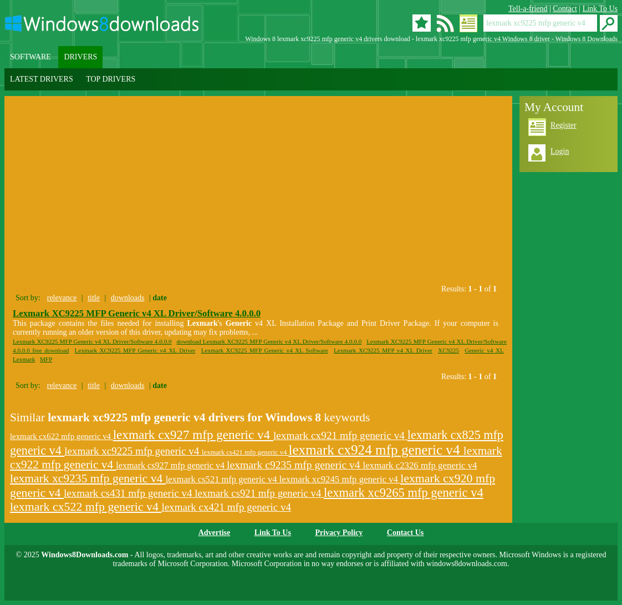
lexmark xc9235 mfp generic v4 (88, 478)
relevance (62, 298)
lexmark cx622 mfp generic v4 (61, 436)
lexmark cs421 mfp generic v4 (245, 452)
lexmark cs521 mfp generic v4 (222, 479)
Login (559, 151)
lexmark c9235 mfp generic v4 (295, 465)
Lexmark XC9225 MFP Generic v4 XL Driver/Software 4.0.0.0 (137, 313)
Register (563, 125)
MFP (46, 359)
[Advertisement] (109, 187)
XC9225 (448, 350)
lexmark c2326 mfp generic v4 (420, 465)
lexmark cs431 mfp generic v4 (129, 493)
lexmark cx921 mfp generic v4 (340, 435)
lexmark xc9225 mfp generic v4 (133, 451)
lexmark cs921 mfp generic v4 (259, 493)
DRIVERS (80, 57)
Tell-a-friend (528, 8)
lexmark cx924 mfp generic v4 (375, 449)
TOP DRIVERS (110, 79)
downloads (128, 298)
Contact (565, 8)
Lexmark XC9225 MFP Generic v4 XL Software (264, 350)
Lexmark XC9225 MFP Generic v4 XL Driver (135, 350)
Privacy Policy (339, 532)
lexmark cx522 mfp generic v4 (85, 506)
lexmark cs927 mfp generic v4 (171, 465)
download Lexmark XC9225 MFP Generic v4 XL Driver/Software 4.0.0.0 (268, 341)
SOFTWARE (30, 57)
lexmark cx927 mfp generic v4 (193, 434)
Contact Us (405, 532)
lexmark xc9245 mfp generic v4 (340, 479)
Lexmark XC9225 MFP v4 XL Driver (383, 350)
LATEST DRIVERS (41, 79)
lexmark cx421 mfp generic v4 (226, 507)
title (94, 298)
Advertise (214, 532)
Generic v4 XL (484, 350)
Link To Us (600, 8)
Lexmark (24, 359)
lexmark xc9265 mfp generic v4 (403, 493)
